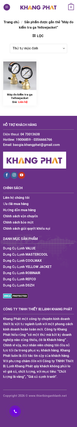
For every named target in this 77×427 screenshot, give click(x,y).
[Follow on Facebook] (6, 175)
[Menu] (6, 7)
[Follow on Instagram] (14, 175)
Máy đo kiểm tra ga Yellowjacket (19, 96)
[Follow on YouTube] (21, 175)
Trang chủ (11, 22)
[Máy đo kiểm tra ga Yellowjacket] (19, 76)
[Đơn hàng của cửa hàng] (38, 48)
